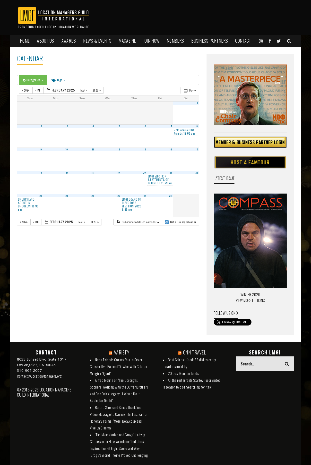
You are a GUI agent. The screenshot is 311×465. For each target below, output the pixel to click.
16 (41, 172)
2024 (26, 90)
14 (171, 149)
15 (197, 149)
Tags (59, 79)
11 (93, 149)
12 (119, 149)
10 (66, 149)
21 (171, 172)
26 (118, 195)
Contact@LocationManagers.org (39, 376)
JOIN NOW (151, 40)
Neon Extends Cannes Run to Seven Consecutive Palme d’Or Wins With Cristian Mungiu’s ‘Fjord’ (118, 366)
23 (40, 195)
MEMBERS (175, 40)
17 (67, 172)
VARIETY (121, 352)
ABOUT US (45, 40)
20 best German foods (183, 373)
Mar (84, 90)
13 (145, 149)
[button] (138, 222)
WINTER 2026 (250, 294)
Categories (33, 79)
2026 (97, 90)
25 (92, 195)
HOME (25, 40)
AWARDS (68, 40)
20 (144, 172)
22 (196, 172)
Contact (243, 40)
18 (92, 172)
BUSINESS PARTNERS (209, 40)
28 (170, 195)
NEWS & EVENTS (97, 40)
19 (118, 172)
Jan (38, 90)
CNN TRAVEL (194, 352)
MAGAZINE (127, 40)
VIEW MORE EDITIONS (250, 300)
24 (66, 195)
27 (145, 195)
